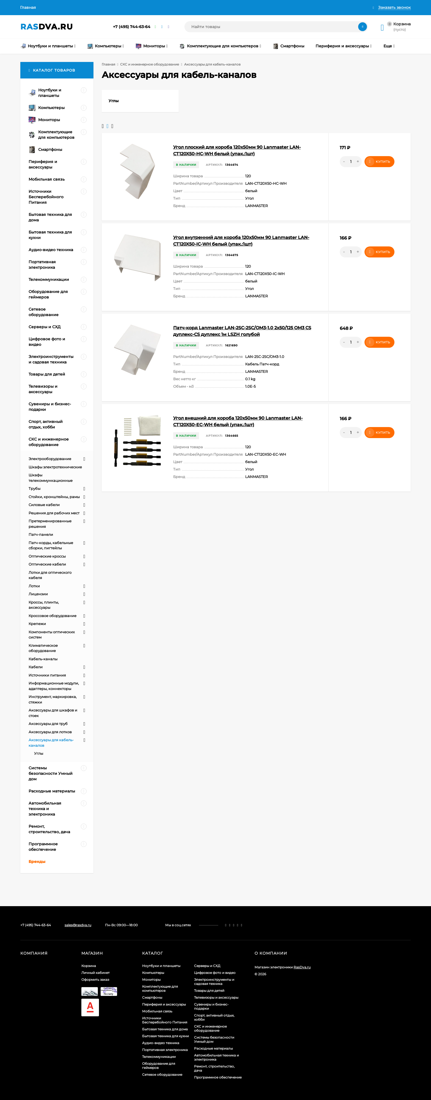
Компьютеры (153, 973)
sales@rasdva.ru (78, 925)
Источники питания (47, 675)
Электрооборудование (50, 459)
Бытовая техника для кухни (165, 1036)
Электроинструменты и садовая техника (214, 981)
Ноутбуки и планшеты (161, 966)
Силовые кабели (44, 505)
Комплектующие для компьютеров (160, 988)
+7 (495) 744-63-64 (131, 26)
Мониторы (151, 979)
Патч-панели (41, 534)
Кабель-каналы (43, 659)
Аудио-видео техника (160, 1043)
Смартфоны (152, 997)
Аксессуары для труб (48, 723)
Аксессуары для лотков (50, 732)
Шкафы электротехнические (55, 467)
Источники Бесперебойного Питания (164, 1020)
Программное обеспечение (218, 1077)
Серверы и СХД (207, 966)
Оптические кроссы (47, 556)
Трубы (34, 488)
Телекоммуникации (159, 1057)
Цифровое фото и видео (215, 973)
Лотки (34, 586)
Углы (38, 753)
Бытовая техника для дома (165, 1029)
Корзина (88, 966)
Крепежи (37, 623)
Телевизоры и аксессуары (216, 997)
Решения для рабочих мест (54, 513)
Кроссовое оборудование (52, 615)
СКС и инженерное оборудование (149, 64)
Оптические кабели (47, 564)
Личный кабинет (95, 973)
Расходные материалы (213, 1048)
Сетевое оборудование (162, 1074)
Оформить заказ (95, 979)
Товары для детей (209, 990)
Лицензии (38, 594)
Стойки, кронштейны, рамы (54, 497)
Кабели (36, 667)
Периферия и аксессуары (164, 1004)
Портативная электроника (165, 1050)
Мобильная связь (157, 1011)
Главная (28, 7)
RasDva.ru (302, 967)
